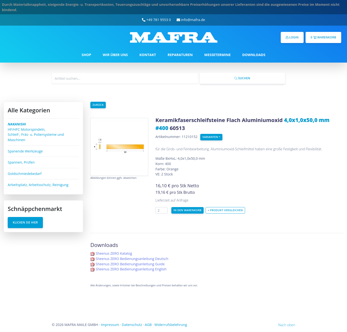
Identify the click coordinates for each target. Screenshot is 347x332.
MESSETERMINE (217, 54)
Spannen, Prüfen (21, 162)
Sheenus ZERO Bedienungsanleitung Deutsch (132, 258)
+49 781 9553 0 (156, 19)
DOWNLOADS (253, 54)
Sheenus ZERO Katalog (114, 253)
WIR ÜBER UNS (115, 54)
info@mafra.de (191, 19)
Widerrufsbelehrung (170, 324)
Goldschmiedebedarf (24, 173)
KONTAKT (148, 54)
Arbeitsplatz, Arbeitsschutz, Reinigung (38, 184)
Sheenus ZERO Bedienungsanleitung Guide (130, 264)
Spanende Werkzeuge (25, 151)
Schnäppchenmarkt (35, 209)
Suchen (242, 78)
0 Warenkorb (323, 37)
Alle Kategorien (29, 110)
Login (292, 37)
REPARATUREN (180, 54)
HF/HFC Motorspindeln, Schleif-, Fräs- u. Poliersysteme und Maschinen (36, 132)
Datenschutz (132, 324)
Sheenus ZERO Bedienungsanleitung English (131, 269)
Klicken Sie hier (25, 222)
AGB (148, 324)
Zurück (98, 105)
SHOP (86, 54)
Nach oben (286, 325)
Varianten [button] (210, 137)
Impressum (110, 324)
